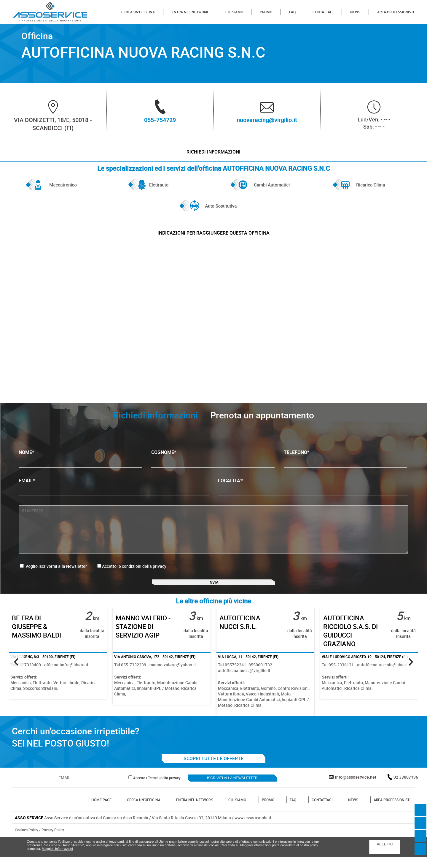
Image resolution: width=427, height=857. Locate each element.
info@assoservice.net (355, 796)
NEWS (355, 12)
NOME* (80, 469)
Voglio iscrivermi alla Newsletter (53, 577)
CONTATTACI (323, 12)
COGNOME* (213, 469)
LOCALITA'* (313, 497)
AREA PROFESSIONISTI (395, 12)
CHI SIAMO (234, 12)
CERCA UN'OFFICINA (138, 12)
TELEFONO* (345, 469)
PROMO (266, 12)
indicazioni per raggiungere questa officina (213, 241)
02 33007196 (405, 796)
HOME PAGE (101, 818)
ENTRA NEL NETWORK (190, 12)
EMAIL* (114, 497)
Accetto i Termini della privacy (157, 796)
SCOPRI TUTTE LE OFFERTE (213, 777)
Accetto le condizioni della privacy (134, 577)
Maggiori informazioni (57, 848)
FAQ (292, 12)
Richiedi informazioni (213, 154)
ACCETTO (385, 844)
